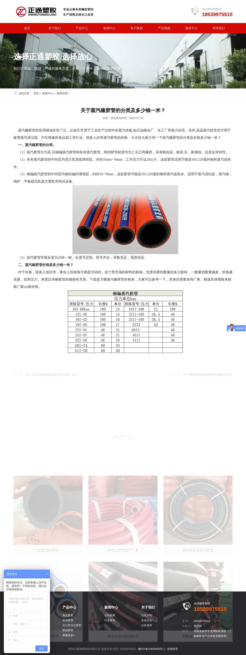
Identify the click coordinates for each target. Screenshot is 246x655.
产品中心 (82, 28)
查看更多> (68, 635)
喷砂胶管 (67, 630)
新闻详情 (62, 93)
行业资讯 (109, 620)
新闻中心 (109, 28)
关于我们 (54, 28)
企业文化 (146, 620)
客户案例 (136, 28)
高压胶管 (67, 615)
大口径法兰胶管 (71, 625)
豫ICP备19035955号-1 (151, 649)
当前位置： (25, 93)
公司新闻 (109, 615)
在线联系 (172, 649)
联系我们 (219, 28)
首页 (27, 28)
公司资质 (146, 625)
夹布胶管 (67, 620)
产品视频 (164, 28)
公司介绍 (146, 615)
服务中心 (191, 28)
